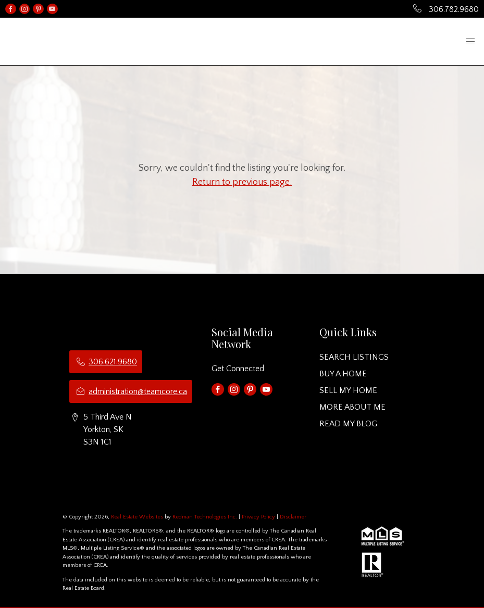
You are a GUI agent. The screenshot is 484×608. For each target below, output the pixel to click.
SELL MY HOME (348, 390)
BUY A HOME (343, 373)
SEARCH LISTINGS (354, 357)
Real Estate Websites (138, 517)
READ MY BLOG (348, 423)
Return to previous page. (242, 182)
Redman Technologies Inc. (205, 517)
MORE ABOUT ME (352, 407)
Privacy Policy (258, 517)
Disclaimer (293, 517)
